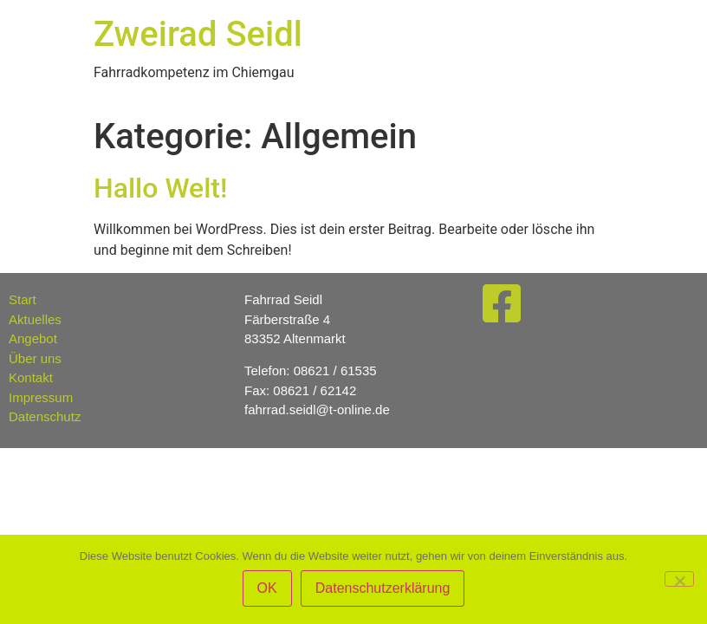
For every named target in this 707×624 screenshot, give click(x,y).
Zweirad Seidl (198, 34)
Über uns (35, 358)
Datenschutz (45, 416)
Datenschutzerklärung (383, 588)
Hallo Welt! (160, 188)
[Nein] (679, 579)
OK (267, 588)
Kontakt (31, 377)
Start (22, 299)
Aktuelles (35, 319)
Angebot (33, 338)
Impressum (41, 397)
